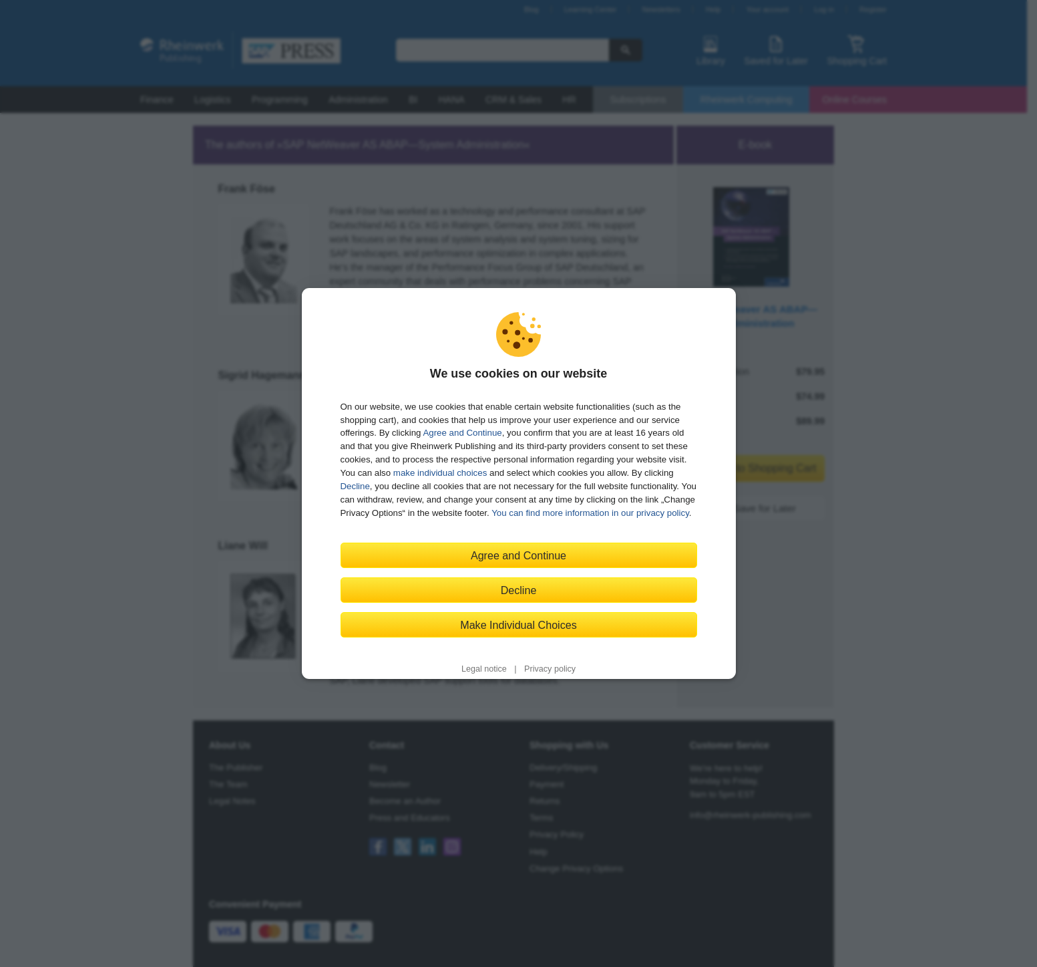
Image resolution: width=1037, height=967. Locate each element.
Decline (355, 486)
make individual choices (440, 473)
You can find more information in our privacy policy (590, 513)
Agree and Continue (462, 433)
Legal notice (484, 669)
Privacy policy (550, 669)
